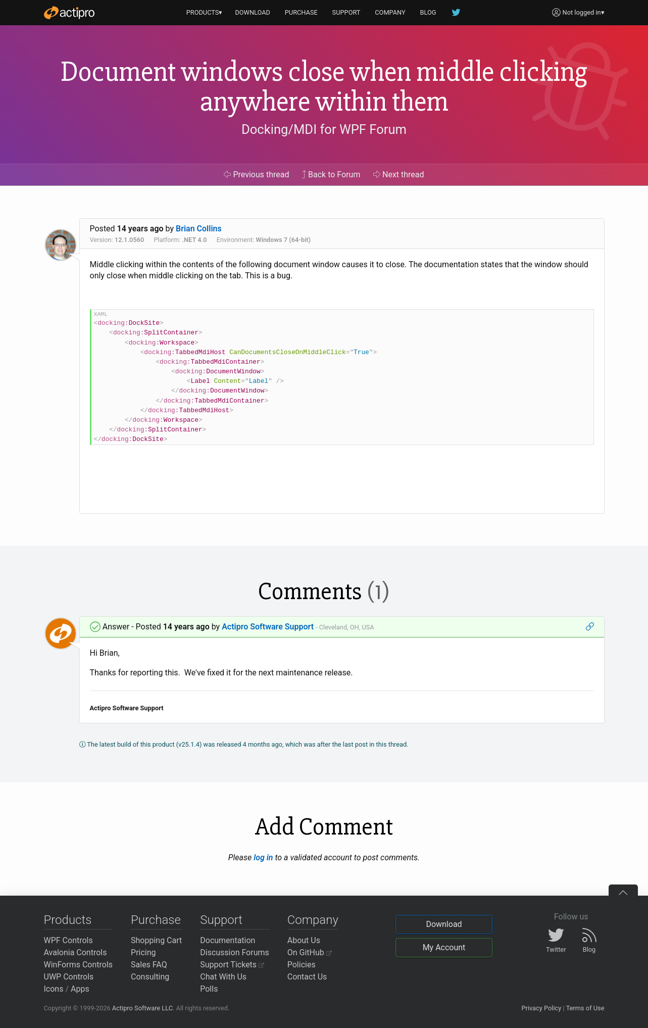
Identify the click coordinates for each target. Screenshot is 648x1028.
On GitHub (309, 952)
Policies (301, 964)
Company (312, 920)
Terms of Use (585, 1008)
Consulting (150, 977)
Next (398, 174)
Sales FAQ (149, 964)
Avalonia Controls (75, 952)
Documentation (227, 940)
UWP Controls (69, 977)
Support (221, 920)
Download (444, 924)
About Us (303, 940)
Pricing (143, 952)
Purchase (156, 920)
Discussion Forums (234, 952)
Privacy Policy (541, 1008)
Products (68, 920)
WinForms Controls (78, 964)
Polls (209, 989)
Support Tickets (232, 964)
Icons (54, 989)
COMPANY (390, 12)
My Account (444, 947)
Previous (256, 174)
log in (263, 857)
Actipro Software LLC (142, 1008)
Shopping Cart (156, 940)
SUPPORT (346, 12)
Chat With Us (223, 977)
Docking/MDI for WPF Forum (324, 129)
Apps (80, 989)
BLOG (428, 12)
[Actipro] (69, 13)
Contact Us (307, 977)
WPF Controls (68, 940)
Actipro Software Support (268, 626)
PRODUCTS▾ (204, 12)
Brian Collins (199, 228)
